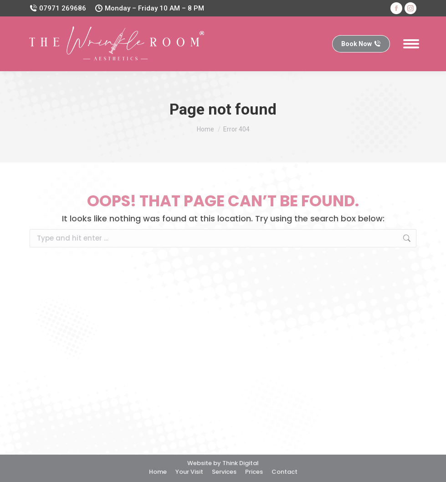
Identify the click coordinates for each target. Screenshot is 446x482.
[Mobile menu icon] (411, 44)
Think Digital (240, 463)
